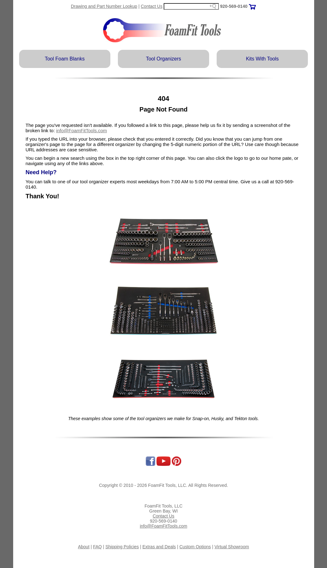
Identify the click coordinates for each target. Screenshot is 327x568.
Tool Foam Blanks (65, 58)
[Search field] (191, 6)
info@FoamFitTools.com (81, 130)
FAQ (97, 546)
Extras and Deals (159, 546)
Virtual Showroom (231, 546)
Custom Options (195, 546)
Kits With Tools (262, 58)
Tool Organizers (163, 58)
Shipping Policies (122, 546)
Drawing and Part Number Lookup (104, 6)
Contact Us (151, 6)
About (84, 546)
